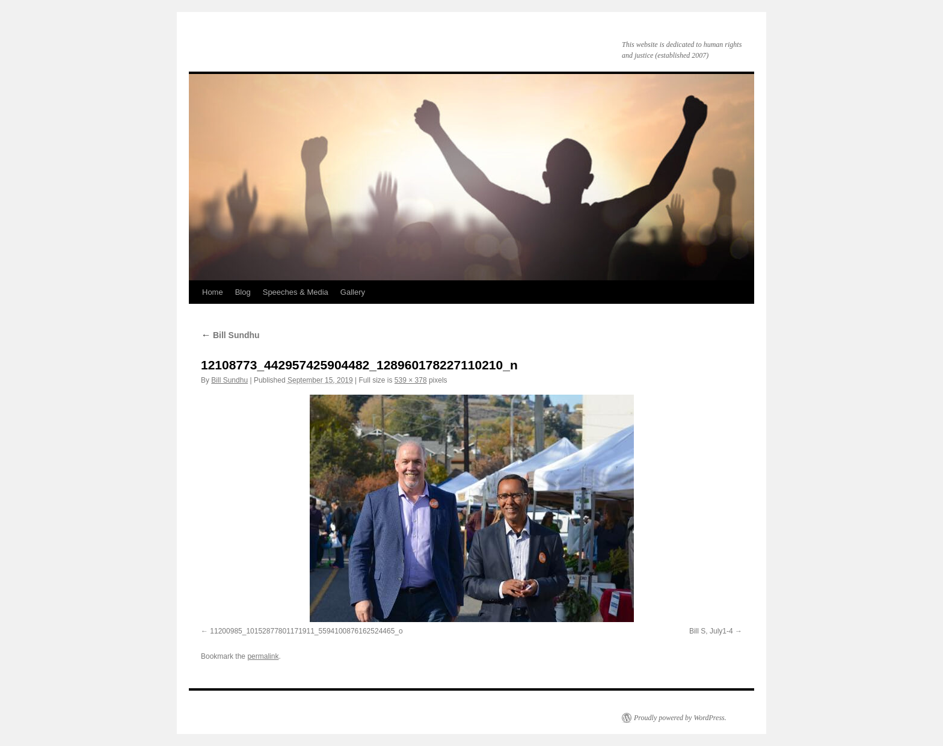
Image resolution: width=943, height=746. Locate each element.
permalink (262, 656)
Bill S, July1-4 (711, 631)
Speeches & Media (295, 292)
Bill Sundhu (230, 335)
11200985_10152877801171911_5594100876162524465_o (306, 631)
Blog (243, 292)
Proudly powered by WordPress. (680, 718)
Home (212, 292)
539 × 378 (411, 380)
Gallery (352, 292)
